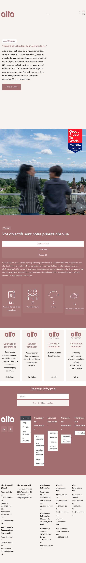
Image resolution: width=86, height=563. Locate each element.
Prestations (81, 433)
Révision (53, 437)
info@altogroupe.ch (24, 498)
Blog (24, 422)
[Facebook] (10, 429)
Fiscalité (53, 442)
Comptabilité (54, 433)
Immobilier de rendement (67, 439)
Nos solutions (40, 444)
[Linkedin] (4, 429)
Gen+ (38, 459)
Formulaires (40, 463)
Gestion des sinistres (39, 452)
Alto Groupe (27, 432)
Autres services (53, 447)
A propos (26, 439)
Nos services (39, 438)
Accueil (26, 418)
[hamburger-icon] (47, 14)
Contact (26, 427)
